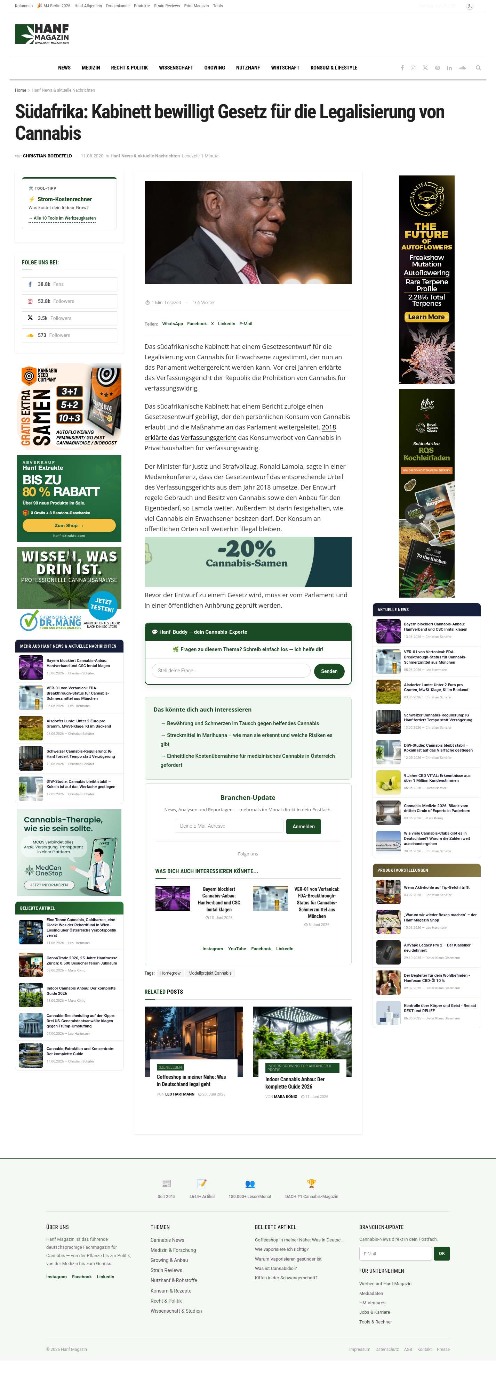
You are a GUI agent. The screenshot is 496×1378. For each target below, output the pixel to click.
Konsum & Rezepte (171, 1291)
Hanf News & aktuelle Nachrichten (63, 90)
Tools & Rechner (375, 1321)
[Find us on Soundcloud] (462, 68)
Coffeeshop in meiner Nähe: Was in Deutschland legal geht (300, 1239)
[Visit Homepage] (55, 34)
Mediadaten (371, 1293)
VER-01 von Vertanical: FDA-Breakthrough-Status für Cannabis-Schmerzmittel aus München (316, 902)
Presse (443, 1349)
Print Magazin (196, 5)
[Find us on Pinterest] (437, 68)
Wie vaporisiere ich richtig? (282, 1249)
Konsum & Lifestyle (334, 68)
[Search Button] (478, 67)
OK (442, 1253)
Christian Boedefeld (47, 155)
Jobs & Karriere (374, 1312)
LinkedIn (226, 323)
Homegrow (170, 973)
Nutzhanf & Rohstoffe (174, 1280)
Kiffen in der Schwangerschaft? (286, 1277)
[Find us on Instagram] (413, 68)
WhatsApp (172, 323)
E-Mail (245, 323)
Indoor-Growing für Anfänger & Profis (299, 1068)
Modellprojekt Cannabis (210, 973)
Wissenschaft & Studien (176, 1311)
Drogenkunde (118, 5)
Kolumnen (24, 5)
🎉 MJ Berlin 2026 (53, 5)
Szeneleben (170, 1067)
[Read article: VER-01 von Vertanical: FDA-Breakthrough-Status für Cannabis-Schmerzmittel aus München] (270, 898)
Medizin (91, 68)
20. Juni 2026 (211, 1094)
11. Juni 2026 (314, 1096)
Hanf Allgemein (88, 5)
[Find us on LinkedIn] (449, 68)
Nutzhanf (248, 68)
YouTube (237, 948)
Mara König (285, 1096)
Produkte (142, 5)
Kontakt (424, 1349)
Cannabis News (167, 1240)
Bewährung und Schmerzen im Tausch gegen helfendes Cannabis (243, 723)
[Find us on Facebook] (402, 68)
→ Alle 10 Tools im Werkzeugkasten (62, 218)
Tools (218, 5)
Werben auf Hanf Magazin (385, 1283)
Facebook (197, 323)
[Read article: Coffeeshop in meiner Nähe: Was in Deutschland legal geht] (194, 1042)
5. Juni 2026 (316, 924)
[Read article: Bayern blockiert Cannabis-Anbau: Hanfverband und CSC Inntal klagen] (172, 898)
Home (20, 90)
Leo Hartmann (179, 1094)
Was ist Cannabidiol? (276, 1268)
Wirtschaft (285, 68)
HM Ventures (372, 1302)
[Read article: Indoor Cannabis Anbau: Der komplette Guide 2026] (302, 1042)
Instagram (212, 948)
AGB (408, 1349)
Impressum (359, 1349)
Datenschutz (387, 1349)
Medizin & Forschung (173, 1250)
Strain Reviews (167, 5)
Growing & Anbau (169, 1260)
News (64, 68)
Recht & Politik (129, 68)
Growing (215, 68)
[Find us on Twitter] (425, 68)
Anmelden (304, 826)
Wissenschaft (176, 68)
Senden (329, 671)
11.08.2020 (92, 155)
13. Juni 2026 (219, 918)
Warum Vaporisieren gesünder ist (288, 1259)
